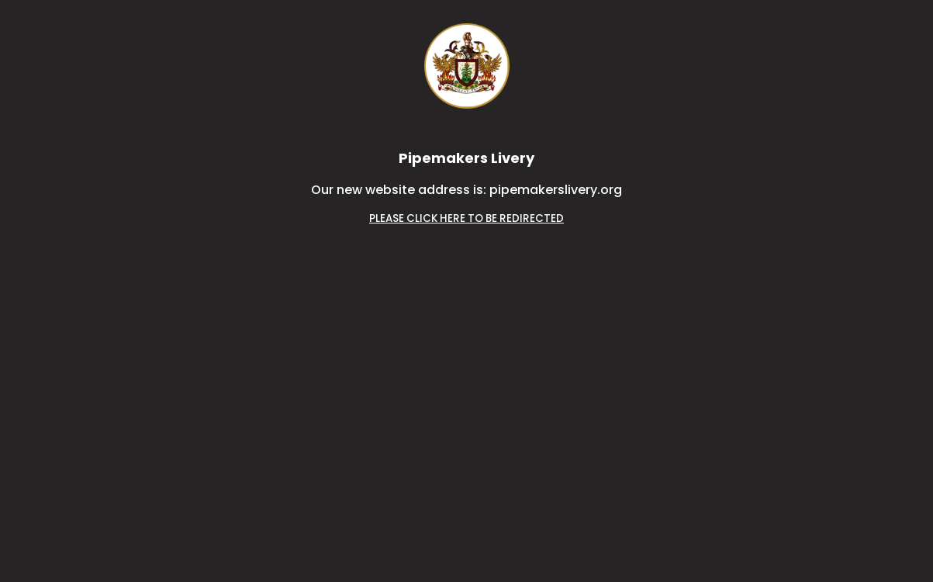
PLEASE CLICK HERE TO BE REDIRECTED (466, 218)
